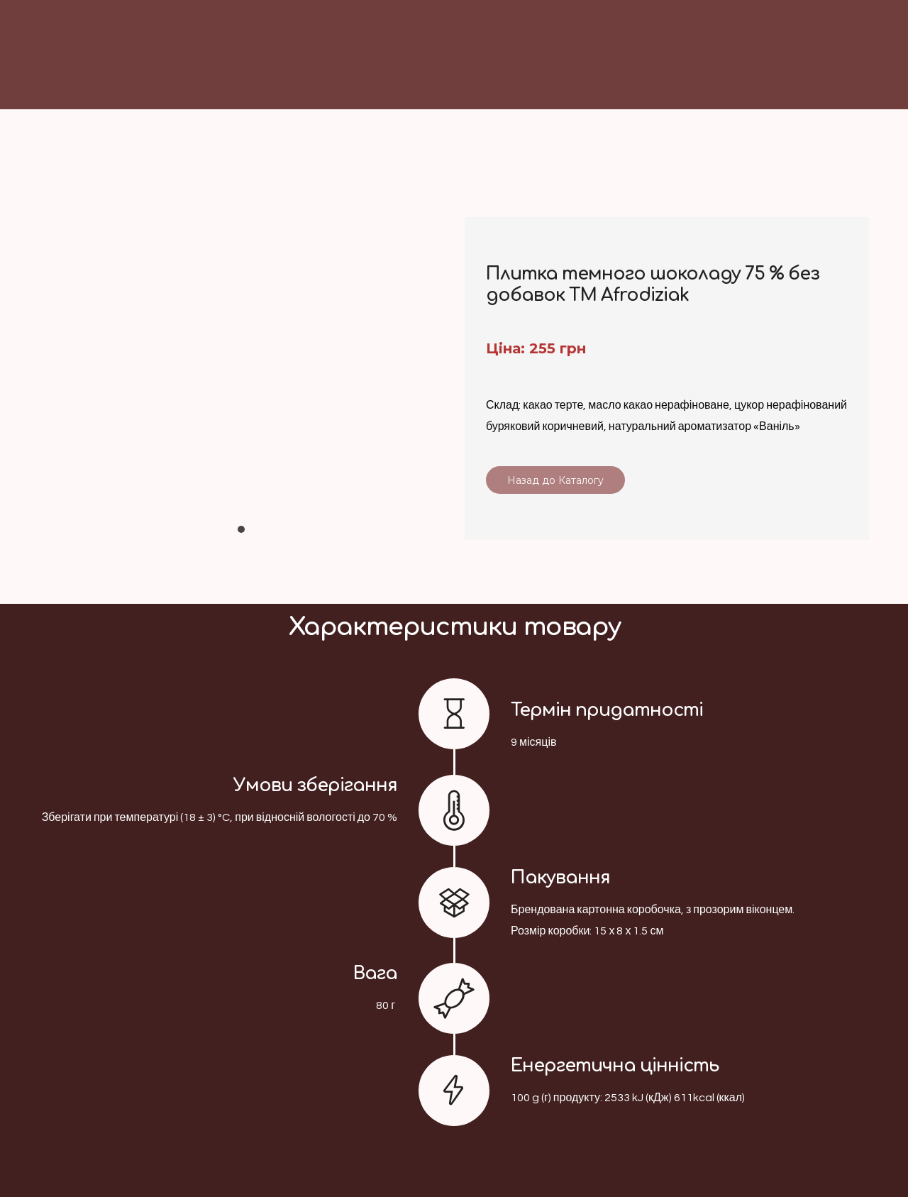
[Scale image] (241, 360)
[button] (555, 480)
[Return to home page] (525, 74)
